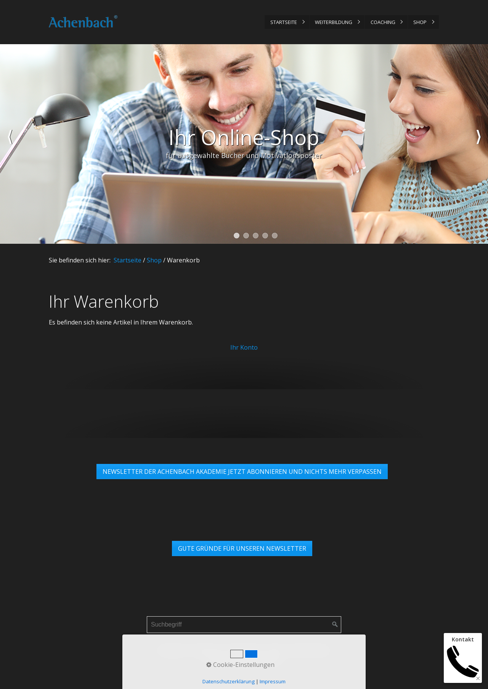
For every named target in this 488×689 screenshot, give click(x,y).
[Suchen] (335, 624)
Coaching (383, 22)
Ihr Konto (244, 347)
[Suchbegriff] (244, 624)
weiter (478, 144)
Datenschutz (246, 650)
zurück (9, 144)
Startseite (283, 22)
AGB (274, 650)
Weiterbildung (333, 22)
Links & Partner (307, 650)
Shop (420, 22)
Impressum (207, 650)
